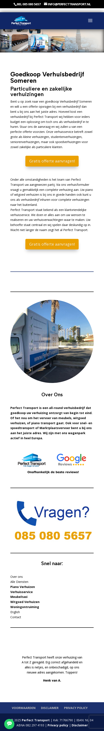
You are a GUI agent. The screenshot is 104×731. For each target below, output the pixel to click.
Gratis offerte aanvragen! (52, 161)
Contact (15, 617)
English (15, 612)
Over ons (16, 577)
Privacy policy (76, 708)
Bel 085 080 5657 (29, 4)
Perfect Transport (35, 720)
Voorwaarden (24, 708)
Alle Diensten (19, 582)
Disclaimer (50, 708)
